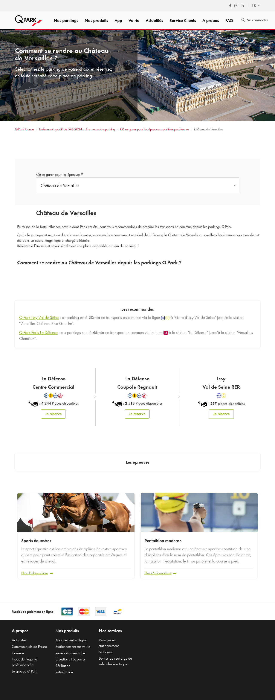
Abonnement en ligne (70, 639)
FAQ (229, 20)
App (118, 20)
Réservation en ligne (70, 652)
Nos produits (96, 20)
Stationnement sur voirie (72, 646)
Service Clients (183, 20)
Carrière (18, 652)
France (24, 129)
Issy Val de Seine (39, 317)
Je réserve (53, 413)
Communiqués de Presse (29, 646)
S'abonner (106, 651)
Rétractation (64, 671)
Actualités (154, 20)
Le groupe (24, 670)
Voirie (133, 20)
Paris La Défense (38, 332)
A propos (210, 20)
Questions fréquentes (70, 659)
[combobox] (254, 5)
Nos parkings (66, 20)
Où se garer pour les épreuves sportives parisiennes (154, 129)
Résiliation (62, 665)
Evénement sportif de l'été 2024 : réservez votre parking (77, 129)
